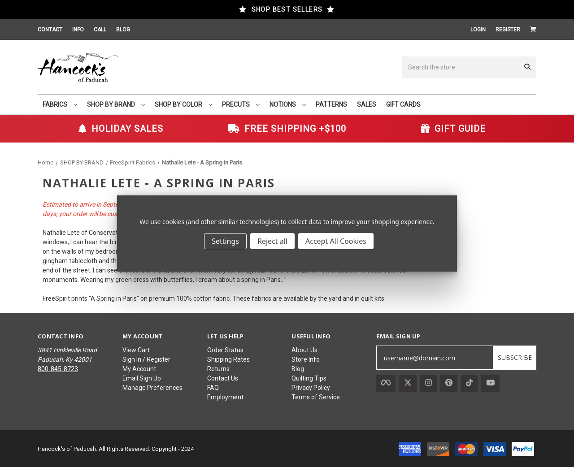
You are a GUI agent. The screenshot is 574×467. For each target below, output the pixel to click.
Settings (225, 241)
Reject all (272, 241)
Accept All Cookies (335, 241)
